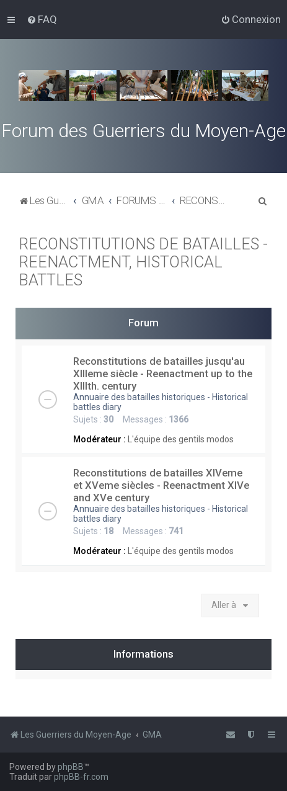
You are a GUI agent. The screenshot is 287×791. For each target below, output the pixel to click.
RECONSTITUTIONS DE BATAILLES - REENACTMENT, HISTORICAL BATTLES (143, 262)
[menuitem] (42, 19)
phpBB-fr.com (81, 777)
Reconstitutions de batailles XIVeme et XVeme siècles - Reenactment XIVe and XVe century (161, 485)
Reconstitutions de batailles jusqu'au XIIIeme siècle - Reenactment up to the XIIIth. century (162, 373)
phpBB (71, 767)
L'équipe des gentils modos (181, 439)
